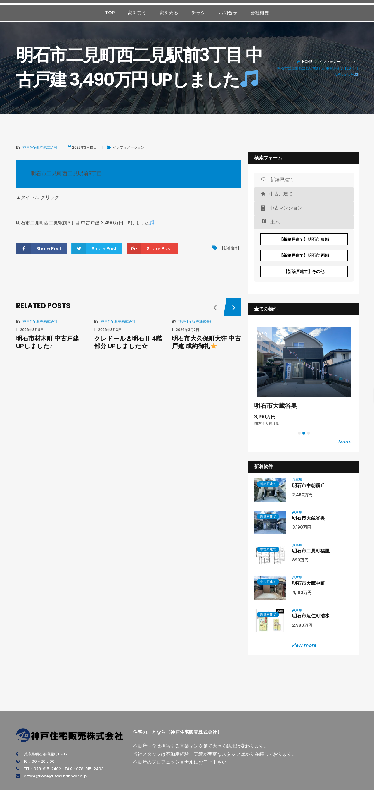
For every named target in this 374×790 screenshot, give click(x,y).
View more (303, 645)
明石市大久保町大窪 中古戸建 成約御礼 (206, 342)
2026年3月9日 (32, 329)
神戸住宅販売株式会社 (40, 147)
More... (346, 441)
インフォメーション (335, 61)
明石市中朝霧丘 (308, 485)
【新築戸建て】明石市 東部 (304, 239)
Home (307, 61)
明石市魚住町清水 (311, 615)
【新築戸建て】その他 (303, 271)
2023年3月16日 (84, 147)
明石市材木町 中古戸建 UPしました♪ (47, 342)
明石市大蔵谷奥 (275, 405)
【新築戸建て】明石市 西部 (304, 255)
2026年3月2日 (187, 329)
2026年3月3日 (110, 329)
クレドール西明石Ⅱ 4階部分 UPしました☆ (128, 342)
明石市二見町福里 (311, 550)
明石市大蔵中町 (308, 583)
